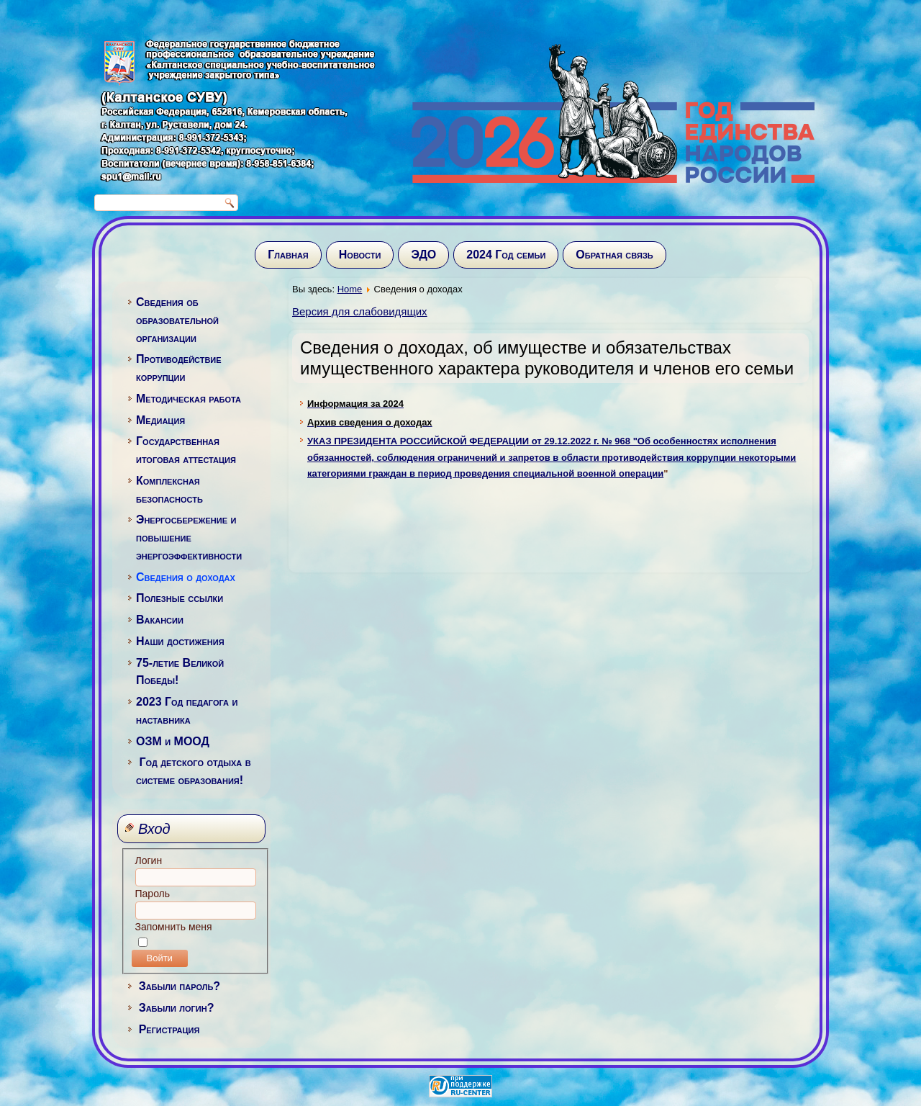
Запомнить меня (173, 926)
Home (350, 289)
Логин (149, 860)
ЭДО (423, 254)
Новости (360, 254)
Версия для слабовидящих (359, 311)
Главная (288, 254)
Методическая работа (188, 398)
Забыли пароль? (179, 986)
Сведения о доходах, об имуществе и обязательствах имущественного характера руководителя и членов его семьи (547, 358)
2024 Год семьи (505, 254)
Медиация (160, 420)
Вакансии (159, 619)
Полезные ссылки (179, 598)
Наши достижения (180, 641)
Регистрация (169, 1029)
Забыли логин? (176, 1008)
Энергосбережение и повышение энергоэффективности (189, 537)
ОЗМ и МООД (172, 741)
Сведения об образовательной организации (177, 320)
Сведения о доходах (185, 577)
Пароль (153, 893)
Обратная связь (614, 254)
